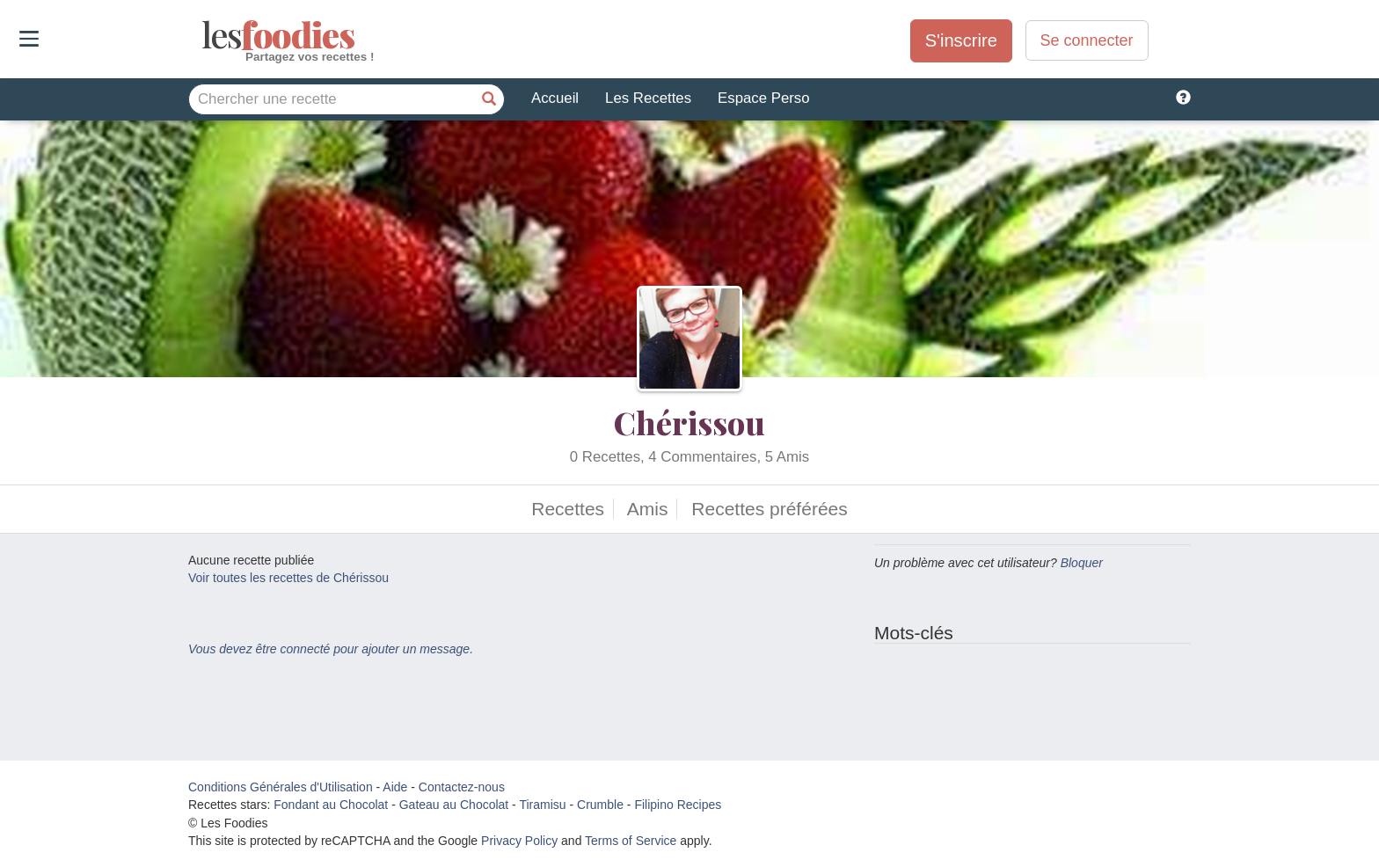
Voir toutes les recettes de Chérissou (288, 578)
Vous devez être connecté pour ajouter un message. (330, 649)
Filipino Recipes (677, 805)
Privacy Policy (519, 841)
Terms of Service (630, 841)
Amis (647, 509)
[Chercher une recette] (489, 99)
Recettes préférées (769, 509)
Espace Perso (763, 98)
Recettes (567, 509)
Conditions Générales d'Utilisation (280, 787)
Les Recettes (648, 98)
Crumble (600, 805)
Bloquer (1082, 563)
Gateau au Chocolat (454, 805)
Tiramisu (542, 805)
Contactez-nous (462, 787)
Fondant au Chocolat (331, 805)
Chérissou (689, 422)
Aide (395, 787)
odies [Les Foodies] (203, 35)
